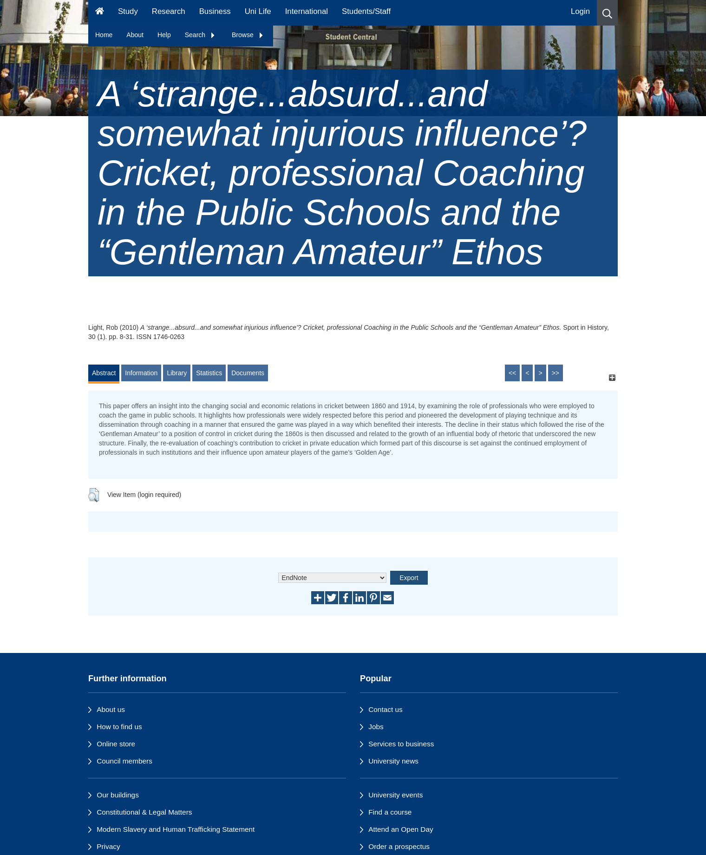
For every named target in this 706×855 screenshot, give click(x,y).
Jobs (376, 727)
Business (215, 11)
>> (555, 373)
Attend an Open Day (400, 829)
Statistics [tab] (209, 373)
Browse (248, 35)
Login (580, 11)
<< (512, 373)
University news (393, 761)
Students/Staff (366, 11)
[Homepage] (99, 13)
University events (395, 795)
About (135, 35)
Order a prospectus (399, 846)
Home (103, 35)
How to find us (119, 727)
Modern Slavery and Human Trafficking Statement (176, 829)
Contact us (385, 709)
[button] (607, 13)
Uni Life (258, 11)
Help (164, 35)
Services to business (401, 744)
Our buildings (118, 795)
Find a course (390, 812)
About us (111, 709)
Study (128, 11)
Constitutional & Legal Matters (144, 812)
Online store (116, 744)
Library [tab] (177, 373)
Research (168, 11)
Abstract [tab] (104, 373)
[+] (611, 377)
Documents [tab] (247, 373)
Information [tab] (141, 373)
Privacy (108, 846)
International (306, 11)
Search (200, 35)
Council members (124, 761)
